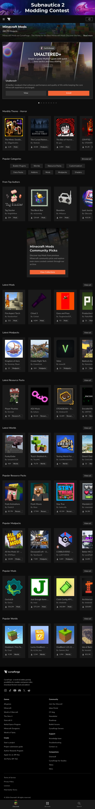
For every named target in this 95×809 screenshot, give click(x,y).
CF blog (52, 712)
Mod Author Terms (10, 790)
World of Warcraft (11, 712)
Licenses (7, 786)
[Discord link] (19, 690)
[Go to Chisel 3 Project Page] (39, 307)
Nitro (51, 769)
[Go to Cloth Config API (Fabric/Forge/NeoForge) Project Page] (65, 593)
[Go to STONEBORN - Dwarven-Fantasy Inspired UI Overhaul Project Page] (65, 402)
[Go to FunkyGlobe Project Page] (13, 450)
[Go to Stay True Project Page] (65, 497)
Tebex (51, 765)
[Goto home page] (9, 19)
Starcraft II (8, 720)
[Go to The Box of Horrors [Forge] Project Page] (65, 133)
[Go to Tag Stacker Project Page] (13, 204)
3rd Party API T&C (11, 759)
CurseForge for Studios (57, 761)
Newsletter (53, 716)
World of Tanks (9, 733)
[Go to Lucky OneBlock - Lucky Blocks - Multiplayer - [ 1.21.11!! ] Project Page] (39, 640)
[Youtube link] (14, 690)
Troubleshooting (55, 743)
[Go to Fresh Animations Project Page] (13, 497)
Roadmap (52, 720)
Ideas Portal (53, 708)
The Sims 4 (8, 716)
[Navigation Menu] (3, 19)
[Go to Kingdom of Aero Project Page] (13, 354)
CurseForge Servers (56, 728)
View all (87, 285)
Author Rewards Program (13, 751)
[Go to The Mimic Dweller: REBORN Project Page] (13, 133)
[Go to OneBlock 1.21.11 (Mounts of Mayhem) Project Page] (65, 640)
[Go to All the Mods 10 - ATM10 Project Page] (13, 545)
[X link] (24, 690)
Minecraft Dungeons (12, 728)
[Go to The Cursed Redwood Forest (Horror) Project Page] (39, 133)
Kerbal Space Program (12, 724)
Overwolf (52, 757)
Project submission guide (13, 747)
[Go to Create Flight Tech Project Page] (39, 354)
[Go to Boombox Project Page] (65, 204)
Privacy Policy (9, 782)
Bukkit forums (54, 724)
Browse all (86, 159)
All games (7, 704)
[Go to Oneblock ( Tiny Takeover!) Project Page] (13, 640)
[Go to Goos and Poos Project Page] (65, 307)
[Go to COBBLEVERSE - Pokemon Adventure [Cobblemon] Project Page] (65, 545)
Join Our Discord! (55, 704)
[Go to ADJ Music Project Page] (39, 402)
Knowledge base (55, 738)
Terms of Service (10, 777)
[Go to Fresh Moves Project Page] (39, 497)
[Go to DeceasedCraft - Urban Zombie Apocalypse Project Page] (39, 545)
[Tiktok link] (10, 690)
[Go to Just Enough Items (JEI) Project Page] (39, 593)
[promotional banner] (47, 7)
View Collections (47, 272)
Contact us (53, 747)
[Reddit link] (28, 690)
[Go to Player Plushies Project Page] (13, 402)
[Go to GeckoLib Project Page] (13, 593)
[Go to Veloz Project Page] (65, 354)
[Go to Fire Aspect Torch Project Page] (13, 307)
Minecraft (7, 708)
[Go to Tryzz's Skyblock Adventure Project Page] (39, 450)
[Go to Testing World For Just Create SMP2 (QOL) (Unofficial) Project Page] (65, 450)
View (26, 93)
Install (68, 93)
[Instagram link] (5, 690)
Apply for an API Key (12, 755)
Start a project (9, 743)
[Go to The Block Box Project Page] (39, 204)
